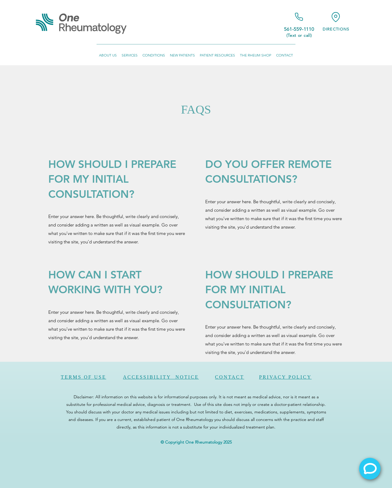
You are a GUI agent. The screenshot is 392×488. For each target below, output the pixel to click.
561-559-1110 (299, 29)
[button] (108, 52)
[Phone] (299, 17)
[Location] (336, 17)
